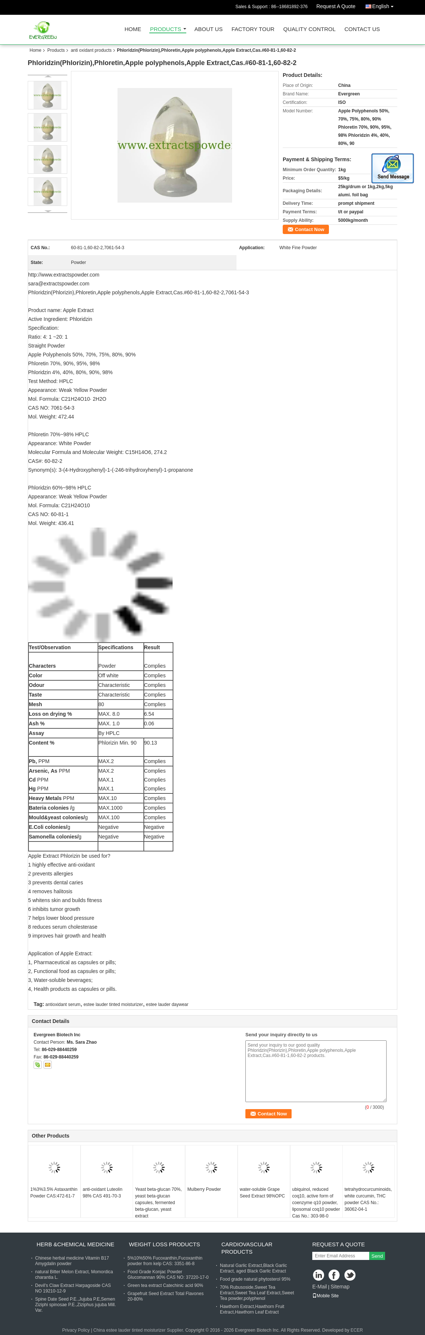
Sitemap (339, 1287)
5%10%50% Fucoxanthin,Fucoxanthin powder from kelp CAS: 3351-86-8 (165, 1261)
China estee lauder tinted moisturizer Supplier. (140, 1330)
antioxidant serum (63, 1004)
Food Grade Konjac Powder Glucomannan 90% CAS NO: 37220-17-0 (167, 1274)
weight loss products (164, 1244)
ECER (357, 1330)
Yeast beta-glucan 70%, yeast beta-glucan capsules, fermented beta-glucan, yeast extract (158, 1203)
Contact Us (362, 29)
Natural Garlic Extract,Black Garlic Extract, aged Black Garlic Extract (253, 1268)
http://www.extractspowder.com (63, 275)
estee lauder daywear (167, 1004)
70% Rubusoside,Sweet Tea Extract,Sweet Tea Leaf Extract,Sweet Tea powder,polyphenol (257, 1293)
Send (377, 1256)
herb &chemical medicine (75, 1244)
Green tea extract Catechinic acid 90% (165, 1285)
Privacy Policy (76, 1330)
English (384, 5)
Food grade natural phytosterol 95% (255, 1279)
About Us (208, 29)
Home (133, 29)
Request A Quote (336, 6)
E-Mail (319, 1287)
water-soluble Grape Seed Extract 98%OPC (262, 1193)
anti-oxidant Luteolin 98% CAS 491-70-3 (102, 1193)
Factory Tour (252, 29)
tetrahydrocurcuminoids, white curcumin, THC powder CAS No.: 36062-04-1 (368, 1199)
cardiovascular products (246, 1248)
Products (165, 29)
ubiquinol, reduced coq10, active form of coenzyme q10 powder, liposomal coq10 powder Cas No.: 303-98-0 (316, 1203)
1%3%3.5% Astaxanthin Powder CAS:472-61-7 (53, 1193)
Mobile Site (325, 1295)
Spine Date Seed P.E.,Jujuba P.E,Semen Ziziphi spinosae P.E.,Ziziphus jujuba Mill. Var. (75, 1305)
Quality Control (309, 29)
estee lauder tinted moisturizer (113, 1004)
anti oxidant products (91, 50)
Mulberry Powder (204, 1189)
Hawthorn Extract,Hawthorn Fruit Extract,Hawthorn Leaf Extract (252, 1309)
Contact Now (309, 229)
